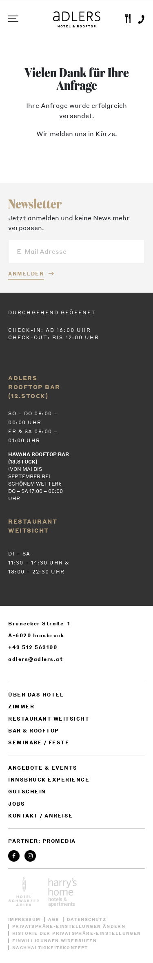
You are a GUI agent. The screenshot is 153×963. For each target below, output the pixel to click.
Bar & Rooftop (33, 731)
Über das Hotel (36, 695)
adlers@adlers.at (35, 659)
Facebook (14, 856)
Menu (12, 18)
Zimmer (21, 706)
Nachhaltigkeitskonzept (50, 947)
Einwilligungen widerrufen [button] (54, 940)
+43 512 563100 (32, 647)
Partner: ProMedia (42, 841)
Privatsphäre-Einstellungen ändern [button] (68, 926)
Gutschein (27, 791)
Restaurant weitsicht (48, 719)
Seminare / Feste (38, 742)
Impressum (24, 919)
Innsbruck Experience (48, 780)
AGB (54, 919)
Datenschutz (86, 919)
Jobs (16, 804)
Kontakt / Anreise (40, 816)
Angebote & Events (43, 768)
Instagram (30, 856)
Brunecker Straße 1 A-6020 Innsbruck (39, 629)
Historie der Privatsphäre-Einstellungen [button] (76, 933)
